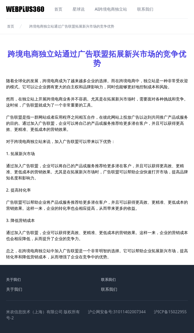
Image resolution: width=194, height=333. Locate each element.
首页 (58, 9)
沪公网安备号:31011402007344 (117, 312)
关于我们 (14, 289)
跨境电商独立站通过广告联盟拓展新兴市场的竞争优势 (71, 26)
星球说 (78, 9)
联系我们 (145, 9)
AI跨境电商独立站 (111, 9)
